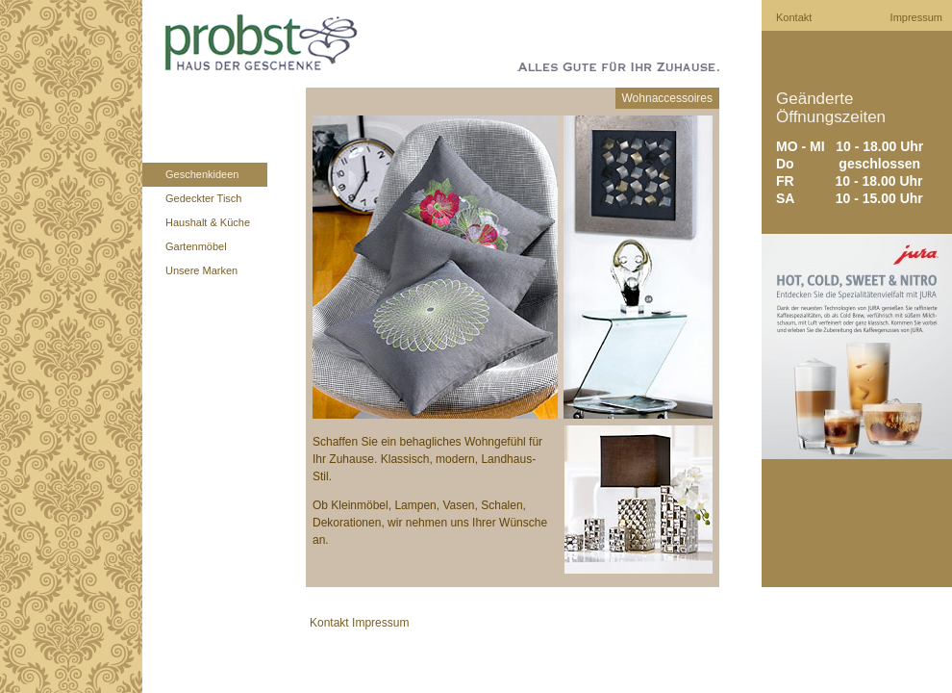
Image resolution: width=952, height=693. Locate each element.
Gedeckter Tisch (203, 198)
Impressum (916, 17)
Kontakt (794, 17)
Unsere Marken (201, 270)
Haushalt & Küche (207, 222)
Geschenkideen (201, 174)
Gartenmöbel (196, 246)
